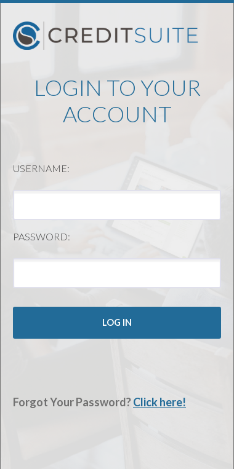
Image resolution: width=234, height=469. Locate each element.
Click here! (159, 402)
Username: (41, 168)
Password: (41, 236)
